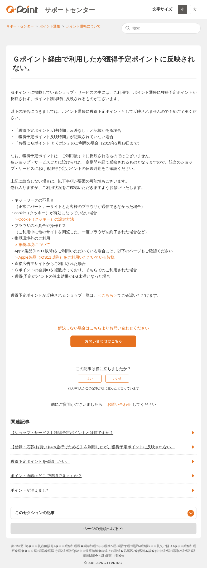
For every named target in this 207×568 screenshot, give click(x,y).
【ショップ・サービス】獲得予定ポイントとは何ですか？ (62, 432)
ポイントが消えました (30, 490)
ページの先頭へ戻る (103, 528)
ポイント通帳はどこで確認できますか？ (46, 475)
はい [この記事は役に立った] (89, 378)
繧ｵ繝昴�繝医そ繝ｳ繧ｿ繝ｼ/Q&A (56, 551)
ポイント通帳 (50, 26)
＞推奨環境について (32, 244)
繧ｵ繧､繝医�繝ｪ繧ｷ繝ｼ (81, 546)
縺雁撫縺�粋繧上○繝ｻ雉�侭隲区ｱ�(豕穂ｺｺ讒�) (120, 551)
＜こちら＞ (107, 295)
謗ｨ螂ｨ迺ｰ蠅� (21, 546)
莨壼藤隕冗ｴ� (48, 546)
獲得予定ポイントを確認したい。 (40, 461)
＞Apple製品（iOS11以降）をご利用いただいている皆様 (65, 257)
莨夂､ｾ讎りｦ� (167, 546)
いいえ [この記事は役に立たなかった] (117, 378)
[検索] (161, 28)
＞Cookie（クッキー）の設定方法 (44, 219)
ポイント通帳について (83, 26)
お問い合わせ (119, 404)
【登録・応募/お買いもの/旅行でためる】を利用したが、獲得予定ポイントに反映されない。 (93, 447)
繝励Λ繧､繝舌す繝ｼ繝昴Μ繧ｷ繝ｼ (127, 546)
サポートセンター (20, 26)
